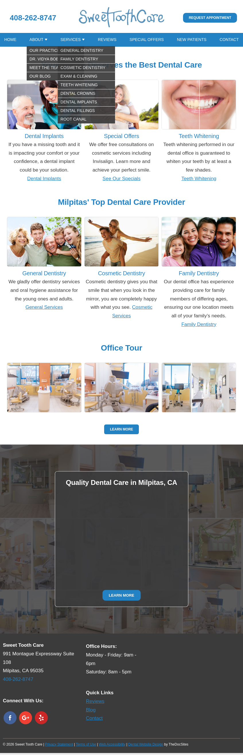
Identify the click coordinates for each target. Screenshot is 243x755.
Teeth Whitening (198, 179)
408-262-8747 (33, 17)
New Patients (192, 40)
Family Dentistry (198, 324)
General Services (44, 307)
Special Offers (147, 40)
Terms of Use (86, 745)
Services (71, 40)
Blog (91, 710)
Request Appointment (210, 18)
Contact (229, 40)
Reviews (107, 40)
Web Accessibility (112, 745)
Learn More (121, 430)
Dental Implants (44, 179)
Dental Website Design (145, 745)
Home (10, 40)
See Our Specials (121, 179)
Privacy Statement (59, 745)
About (36, 40)
